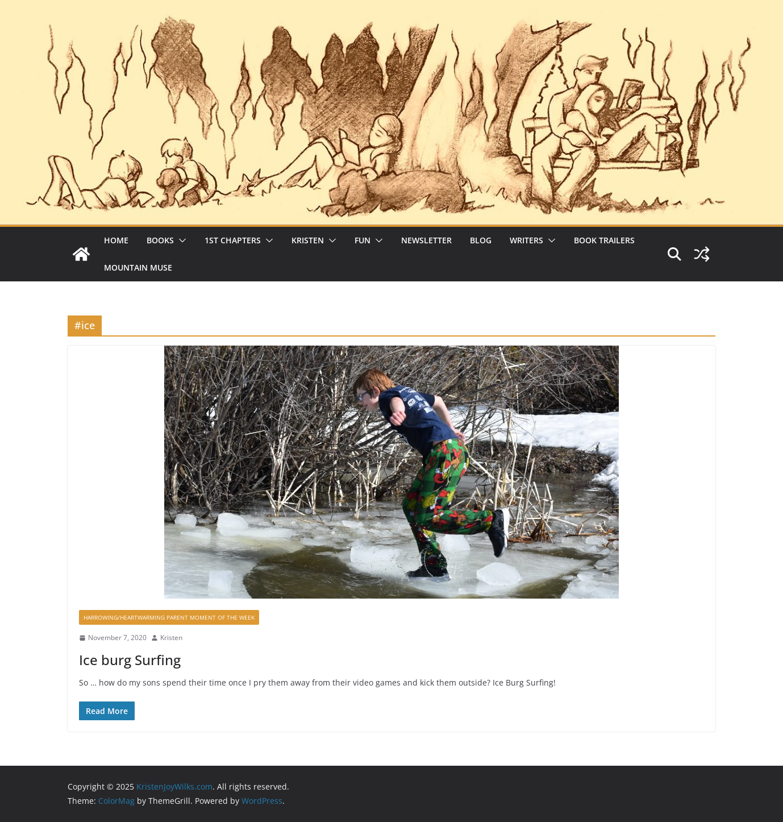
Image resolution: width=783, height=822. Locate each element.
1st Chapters (233, 240)
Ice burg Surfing (130, 659)
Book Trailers (604, 240)
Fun (362, 240)
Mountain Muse (138, 267)
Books (160, 240)
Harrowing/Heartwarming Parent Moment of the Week (169, 617)
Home (116, 240)
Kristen (307, 240)
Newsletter (426, 240)
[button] (180, 240)
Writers (526, 240)
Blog (481, 240)
